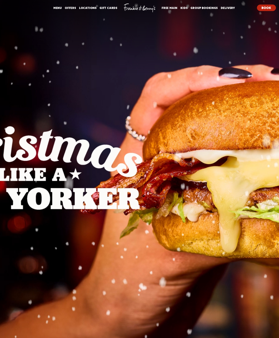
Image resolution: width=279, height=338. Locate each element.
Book (266, 8)
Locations (88, 8)
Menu (57, 8)
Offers (70, 8)
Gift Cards (108, 8)
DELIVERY (228, 8)
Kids (184, 8)
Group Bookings (204, 8)
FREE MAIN (169, 8)
